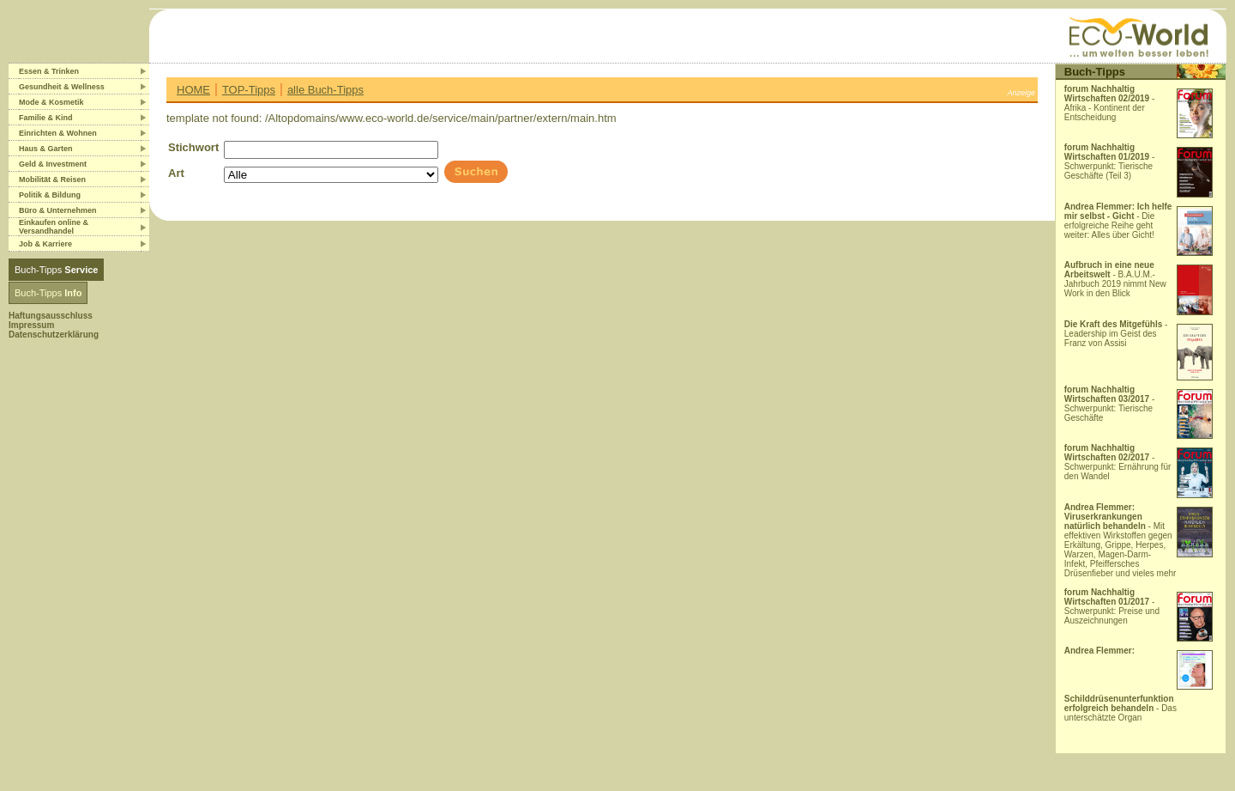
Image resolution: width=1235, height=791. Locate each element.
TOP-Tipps (248, 89)
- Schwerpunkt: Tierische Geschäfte (1109, 404)
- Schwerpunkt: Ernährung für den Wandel (1118, 462)
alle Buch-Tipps (325, 89)
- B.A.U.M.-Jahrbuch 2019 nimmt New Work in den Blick (1115, 279)
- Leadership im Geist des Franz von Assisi (1116, 333)
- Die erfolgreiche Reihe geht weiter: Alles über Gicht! (1118, 221)
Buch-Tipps (56, 270)
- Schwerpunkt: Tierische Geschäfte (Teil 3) (1109, 161)
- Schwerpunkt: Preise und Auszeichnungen (1112, 606)
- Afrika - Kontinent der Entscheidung (1109, 103)
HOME (193, 89)
